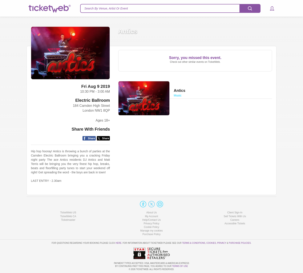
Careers (234, 219)
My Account (151, 216)
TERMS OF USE (180, 266)
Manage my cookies (151, 230)
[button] (270, 8)
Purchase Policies (240, 243)
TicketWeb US (68, 212)
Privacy (221, 243)
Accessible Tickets (235, 223)
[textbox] (170, 8)
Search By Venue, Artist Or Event (106, 8)
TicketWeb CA (68, 216)
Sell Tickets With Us (235, 216)
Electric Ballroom (92, 100)
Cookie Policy (151, 227)
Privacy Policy (151, 223)
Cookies (211, 243)
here (118, 243)
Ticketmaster (68, 219)
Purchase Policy (151, 234)
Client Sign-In (234, 212)
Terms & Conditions (193, 243)
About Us (151, 212)
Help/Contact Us (151, 219)
